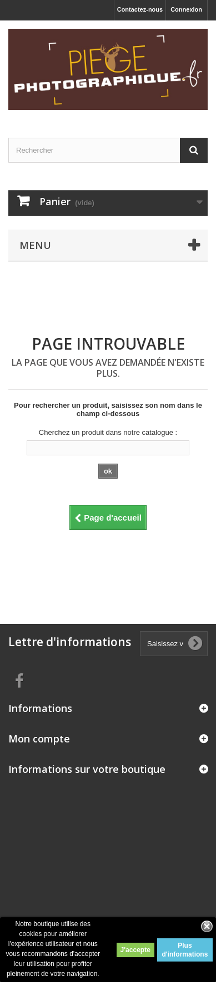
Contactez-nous (140, 9)
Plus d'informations (185, 950)
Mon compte (39, 738)
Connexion (186, 9)
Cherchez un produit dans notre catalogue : (108, 432)
